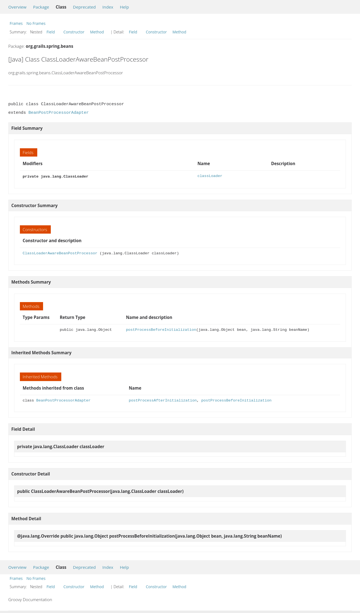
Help (124, 7)
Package (41, 7)
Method (97, 32)
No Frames (36, 23)
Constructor (73, 32)
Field (51, 32)
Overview (17, 7)
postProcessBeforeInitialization (161, 329)
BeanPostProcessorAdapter (58, 112)
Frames (16, 23)
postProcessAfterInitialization (163, 400)
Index (107, 7)
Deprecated (84, 7)
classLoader (209, 176)
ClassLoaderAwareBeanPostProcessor (60, 252)
